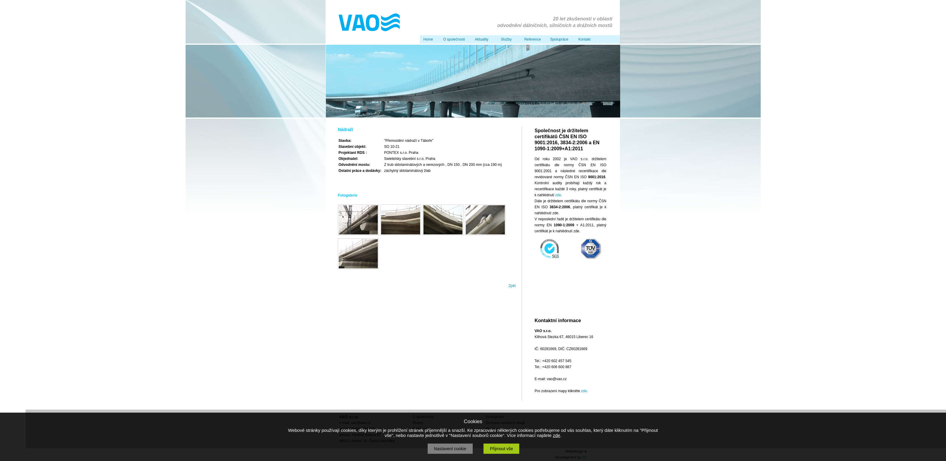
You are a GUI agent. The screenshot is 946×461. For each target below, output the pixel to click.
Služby (505, 39)
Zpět (512, 286)
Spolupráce (558, 39)
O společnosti (453, 39)
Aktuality (480, 39)
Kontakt (583, 39)
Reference (531, 39)
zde (558, 195)
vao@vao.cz (557, 379)
